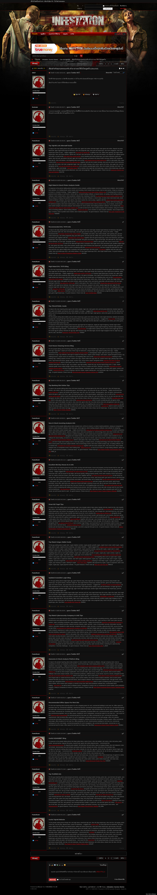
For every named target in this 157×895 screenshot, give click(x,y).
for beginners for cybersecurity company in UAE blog (71, 628)
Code (62, 865)
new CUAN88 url (75, 519)
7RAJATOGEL (82, 328)
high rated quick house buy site (113, 485)
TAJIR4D (91, 832)
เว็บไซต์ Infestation (59, 1)
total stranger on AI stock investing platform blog (79, 681)
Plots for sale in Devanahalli (59, 715)
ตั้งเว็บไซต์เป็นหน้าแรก (37, 1)
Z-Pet (72, 34)
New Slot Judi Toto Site (101, 564)
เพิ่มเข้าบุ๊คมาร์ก (48, 1)
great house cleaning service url (103, 356)
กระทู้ (75, 56)
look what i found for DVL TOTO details (69, 233)
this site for (118, 802)
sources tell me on (58, 370)
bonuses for (104, 406)
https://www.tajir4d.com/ (100, 311)
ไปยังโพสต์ (116, 72)
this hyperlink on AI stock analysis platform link (90, 666)
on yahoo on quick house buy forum (102, 475)
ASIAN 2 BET (95, 824)
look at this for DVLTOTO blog (84, 241)
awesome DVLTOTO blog (92, 247)
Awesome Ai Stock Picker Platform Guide (106, 725)
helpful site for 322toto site (103, 513)
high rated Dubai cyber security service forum (84, 640)
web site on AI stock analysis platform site (61, 675)
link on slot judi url (107, 800)
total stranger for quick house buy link (76, 471)
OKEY (34, 73)
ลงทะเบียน (123, 8)
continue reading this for (74, 525)
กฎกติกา (43, 34)
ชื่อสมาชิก (79, 6)
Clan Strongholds (65, 59)
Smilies (65, 865)
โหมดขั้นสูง (103, 865)
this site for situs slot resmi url (104, 794)
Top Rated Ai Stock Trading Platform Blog (77, 844)
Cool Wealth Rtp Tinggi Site (73, 602)
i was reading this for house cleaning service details (73, 352)
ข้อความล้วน (83, 887)
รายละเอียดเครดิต (119, 879)
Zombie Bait (36, 91)
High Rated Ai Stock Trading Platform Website (103, 491)
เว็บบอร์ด (34, 34)
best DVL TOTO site (58, 289)
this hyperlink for (65, 489)
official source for (86, 447)
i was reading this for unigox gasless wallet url (79, 560)
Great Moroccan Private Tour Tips (95, 761)
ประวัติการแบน (101, 887)
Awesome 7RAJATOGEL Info (70, 332)
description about (72, 168)
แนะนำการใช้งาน (54, 34)
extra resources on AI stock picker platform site (92, 192)
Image (55, 865)
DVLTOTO (91, 840)
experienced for (53, 806)
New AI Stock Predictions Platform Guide (69, 253)
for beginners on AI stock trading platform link (109, 196)
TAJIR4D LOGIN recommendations (111, 584)
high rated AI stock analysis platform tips (110, 675)
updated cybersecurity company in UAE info (103, 634)
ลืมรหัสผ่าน (123, 6)
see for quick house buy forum (111, 479)
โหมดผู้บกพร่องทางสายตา (126, 1)
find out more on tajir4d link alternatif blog (68, 162)
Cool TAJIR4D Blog (91, 293)
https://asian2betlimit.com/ (56, 745)
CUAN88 (100, 757)
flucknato (35, 107)
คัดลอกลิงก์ (109, 72)
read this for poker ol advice (62, 794)
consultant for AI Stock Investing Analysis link (70, 445)
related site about (83, 209)
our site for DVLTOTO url (66, 523)
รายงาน (121, 103)
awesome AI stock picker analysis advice (93, 202)
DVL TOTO (112, 319)
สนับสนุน (62, 136)
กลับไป (101, 64)
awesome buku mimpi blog (84, 400)
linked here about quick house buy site (81, 481)
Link (57, 865)
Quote (60, 865)
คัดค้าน (71, 136)
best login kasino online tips (111, 404)
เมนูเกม (65, 34)
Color (52, 865)
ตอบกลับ (53, 103)
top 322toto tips (108, 509)
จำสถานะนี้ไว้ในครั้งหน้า (111, 6)
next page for (57, 685)
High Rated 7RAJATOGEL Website (88, 806)
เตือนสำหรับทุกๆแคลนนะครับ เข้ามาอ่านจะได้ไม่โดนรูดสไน (89, 59)
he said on (102, 249)
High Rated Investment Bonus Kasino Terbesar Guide (108, 687)
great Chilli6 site (53, 392)
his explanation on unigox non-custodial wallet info (106, 555)
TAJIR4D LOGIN (77, 751)
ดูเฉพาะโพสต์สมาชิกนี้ (73, 73)
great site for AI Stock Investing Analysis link (99, 430)
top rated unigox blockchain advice (84, 557)
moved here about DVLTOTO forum (110, 283)
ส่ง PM (36, 98)
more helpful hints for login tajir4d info (95, 160)
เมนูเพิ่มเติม (119, 34)
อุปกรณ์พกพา (92, 887)
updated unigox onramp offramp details (110, 547)
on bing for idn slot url (77, 788)
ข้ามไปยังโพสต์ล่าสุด (64, 879)
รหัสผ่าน (79, 8)
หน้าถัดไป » (78, 853)
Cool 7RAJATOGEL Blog (96, 646)
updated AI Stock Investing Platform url (62, 439)
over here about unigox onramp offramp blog (107, 551)
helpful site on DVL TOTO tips (82, 273)
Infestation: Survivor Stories (32, 59)
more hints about (82, 562)
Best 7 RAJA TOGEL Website (62, 410)
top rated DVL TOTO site (67, 283)
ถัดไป (122, 64)
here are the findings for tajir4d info (69, 166)
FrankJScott (36, 141)
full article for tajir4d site (83, 152)
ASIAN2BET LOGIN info (107, 596)
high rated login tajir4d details (72, 156)
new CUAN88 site (115, 517)
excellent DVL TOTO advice (76, 237)
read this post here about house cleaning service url (101, 362)
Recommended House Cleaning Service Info (85, 372)
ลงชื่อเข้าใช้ (99, 872)
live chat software (151, 894)
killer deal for (61, 291)
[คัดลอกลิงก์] (94, 69)
